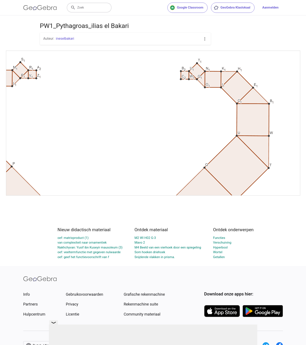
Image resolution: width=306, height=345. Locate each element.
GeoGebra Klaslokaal (232, 7)
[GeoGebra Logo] (40, 7)
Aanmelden (270, 7)
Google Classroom (186, 7)
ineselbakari (65, 39)
